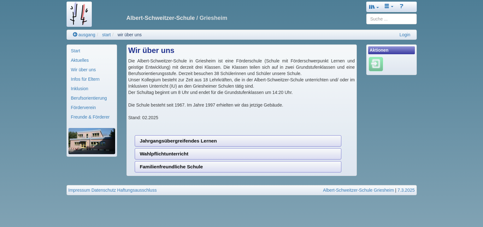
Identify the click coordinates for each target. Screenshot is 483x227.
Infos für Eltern (85, 79)
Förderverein (83, 107)
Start (75, 50)
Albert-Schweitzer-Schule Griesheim (358, 190)
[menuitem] (91, 50)
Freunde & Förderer (90, 116)
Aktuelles (80, 60)
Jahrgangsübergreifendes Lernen (178, 140)
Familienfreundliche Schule (171, 166)
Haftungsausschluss (136, 190)
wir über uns (130, 34)
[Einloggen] (376, 64)
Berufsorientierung (89, 98)
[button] (374, 7)
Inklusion (79, 88)
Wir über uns (83, 69)
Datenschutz (103, 190)
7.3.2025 (406, 190)
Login (404, 34)
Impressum (79, 190)
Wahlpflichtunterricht (164, 153)
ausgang (84, 34)
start (106, 34)
